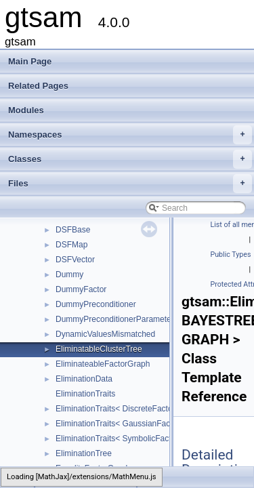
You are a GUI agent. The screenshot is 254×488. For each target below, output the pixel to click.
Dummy (69, 274)
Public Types (231, 254)
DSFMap (71, 244)
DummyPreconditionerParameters (117, 319)
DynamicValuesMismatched (105, 334)
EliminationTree (84, 453)
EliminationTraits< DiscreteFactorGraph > (130, 408)
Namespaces (130, 134)
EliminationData (84, 379)
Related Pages (38, 86)
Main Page (29, 61)
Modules (26, 110)
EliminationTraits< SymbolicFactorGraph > (132, 438)
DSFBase (73, 230)
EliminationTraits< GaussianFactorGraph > (132, 423)
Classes (130, 159)
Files (130, 183)
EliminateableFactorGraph (103, 364)
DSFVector (75, 259)
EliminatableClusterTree (99, 349)
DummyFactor (81, 289)
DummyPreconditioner (96, 304)
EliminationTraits (85, 394)
